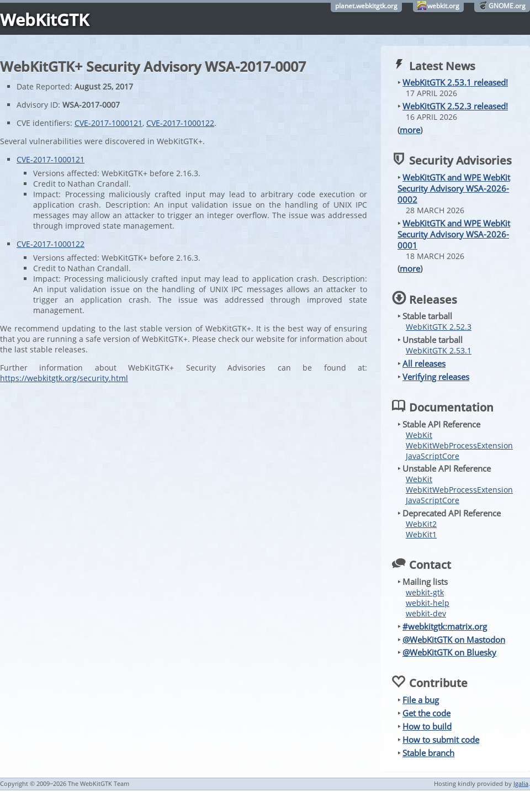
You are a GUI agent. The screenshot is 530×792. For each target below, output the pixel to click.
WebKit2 (421, 524)
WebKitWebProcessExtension (459, 445)
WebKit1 (421, 534)
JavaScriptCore (432, 456)
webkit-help (427, 603)
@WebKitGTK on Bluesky (449, 652)
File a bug (420, 699)
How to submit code (440, 739)
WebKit (419, 435)
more (410, 129)
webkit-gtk (425, 592)
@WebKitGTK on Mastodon (453, 639)
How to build (427, 726)
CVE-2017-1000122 (180, 123)
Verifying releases (435, 376)
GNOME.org (507, 5)
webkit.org (443, 5)
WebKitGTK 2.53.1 (438, 350)
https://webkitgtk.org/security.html (64, 378)
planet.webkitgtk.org (366, 5)
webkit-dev (426, 613)
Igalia (520, 783)
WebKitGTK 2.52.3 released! (455, 106)
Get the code (426, 713)
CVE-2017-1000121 (108, 123)
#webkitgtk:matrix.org (444, 626)
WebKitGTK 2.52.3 (438, 326)
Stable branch (428, 752)
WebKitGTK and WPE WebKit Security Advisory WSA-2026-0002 (454, 188)
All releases (424, 363)
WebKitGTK (44, 19)
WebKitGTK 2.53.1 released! (455, 82)
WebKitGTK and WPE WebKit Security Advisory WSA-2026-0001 (454, 234)
